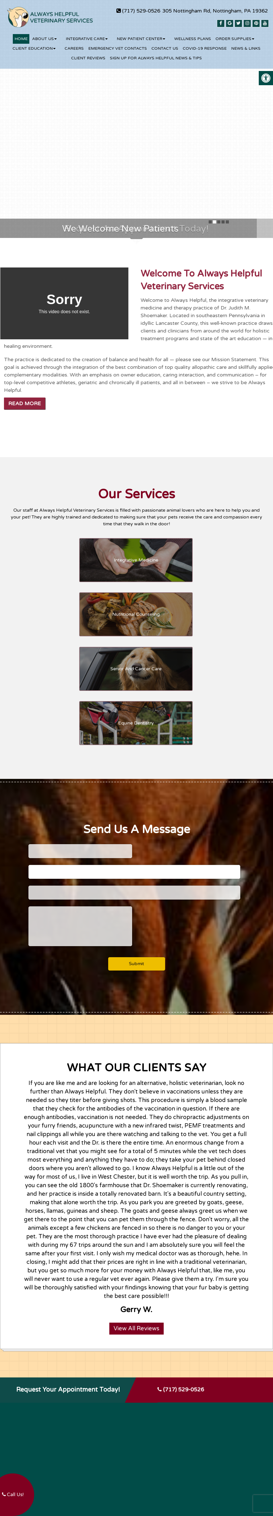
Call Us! (13, 1495)
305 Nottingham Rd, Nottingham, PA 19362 (215, 11)
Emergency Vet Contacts (117, 44)
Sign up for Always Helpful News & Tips (156, 54)
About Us (43, 34)
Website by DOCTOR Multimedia (200, 1485)
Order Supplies (233, 34)
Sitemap (129, 1485)
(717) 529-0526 (141, 11)
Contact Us (164, 44)
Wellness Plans (192, 34)
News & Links (245, 44)
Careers (74, 44)
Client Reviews (88, 54)
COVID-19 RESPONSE (205, 44)
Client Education (33, 44)
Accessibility (153, 1485)
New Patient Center (139, 34)
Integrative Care (85, 34)
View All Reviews (136, 1215)
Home (21, 34)
